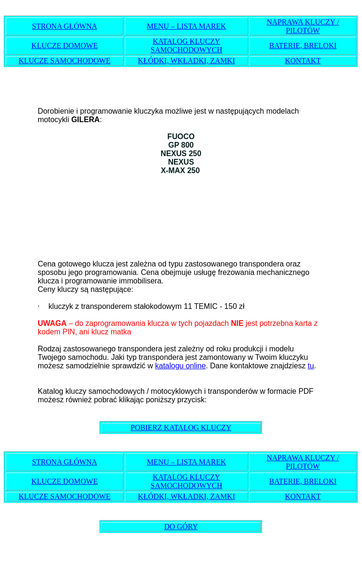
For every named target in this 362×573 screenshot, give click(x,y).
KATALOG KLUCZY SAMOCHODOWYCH (186, 45)
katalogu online (180, 366)
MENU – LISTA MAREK (186, 26)
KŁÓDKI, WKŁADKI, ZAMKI (186, 61)
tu (311, 366)
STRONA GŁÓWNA (64, 26)
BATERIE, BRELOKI (303, 46)
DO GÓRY (181, 527)
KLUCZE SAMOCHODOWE (64, 61)
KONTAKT (303, 61)
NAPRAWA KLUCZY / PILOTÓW (303, 26)
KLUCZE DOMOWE (65, 46)
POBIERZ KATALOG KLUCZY (181, 428)
